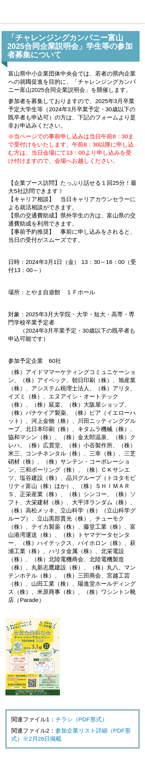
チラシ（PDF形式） (81, 719)
